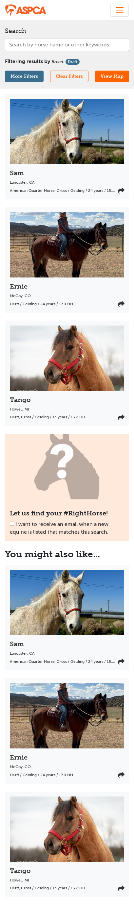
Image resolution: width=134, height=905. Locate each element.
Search (15, 31)
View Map (112, 76)
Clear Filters (69, 76)
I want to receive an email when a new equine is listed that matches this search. (59, 528)
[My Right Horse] (26, 10)
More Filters (24, 76)
